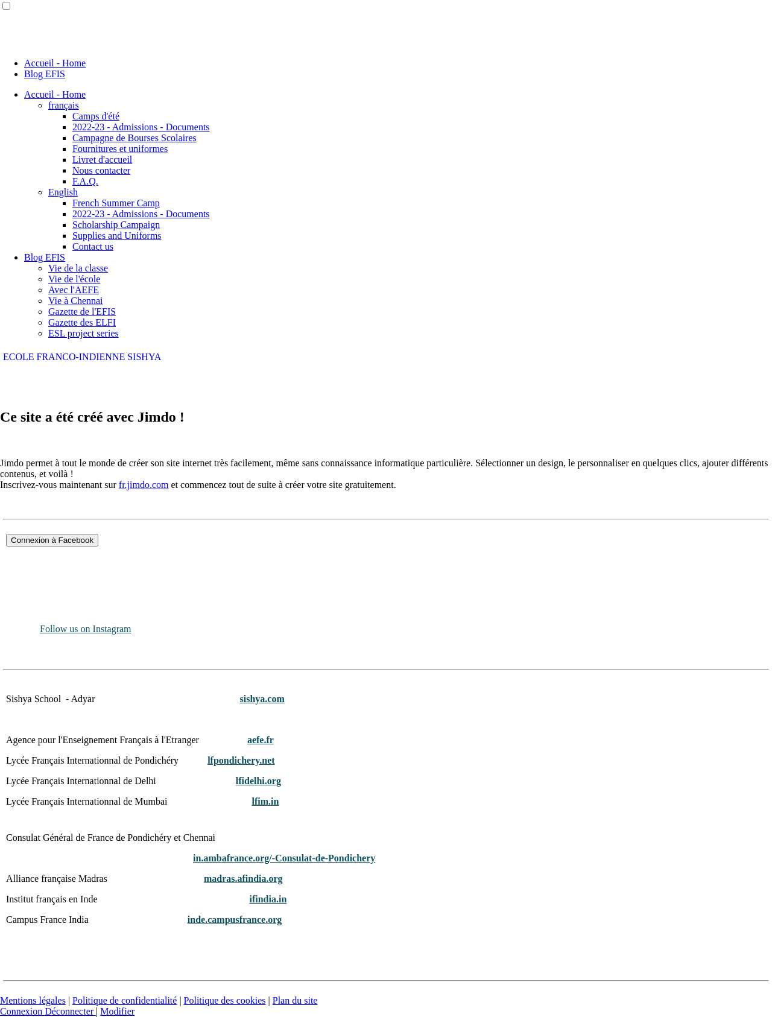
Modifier (117, 1011)
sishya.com (262, 699)
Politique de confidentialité (124, 1000)
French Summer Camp (116, 203)
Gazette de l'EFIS (82, 311)
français (63, 105)
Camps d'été (95, 116)
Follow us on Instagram (85, 629)
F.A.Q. (85, 181)
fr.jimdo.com (144, 485)
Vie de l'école (74, 279)
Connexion (22, 1011)
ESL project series (83, 333)
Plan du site (295, 1000)
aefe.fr (260, 740)
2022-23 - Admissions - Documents (141, 127)
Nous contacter (101, 170)
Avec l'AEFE (73, 290)
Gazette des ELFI (82, 322)
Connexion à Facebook (52, 540)
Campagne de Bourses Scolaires (134, 138)
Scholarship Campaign (116, 225)
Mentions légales (33, 1000)
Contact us (92, 246)
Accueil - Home (55, 63)
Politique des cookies (225, 1000)
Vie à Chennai (75, 301)
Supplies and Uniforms (117, 235)
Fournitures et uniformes (120, 149)
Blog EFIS (44, 74)
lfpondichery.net (241, 760)
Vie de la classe (78, 268)
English (63, 192)
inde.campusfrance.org (235, 919)
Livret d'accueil (102, 159)
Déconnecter (70, 1011)
